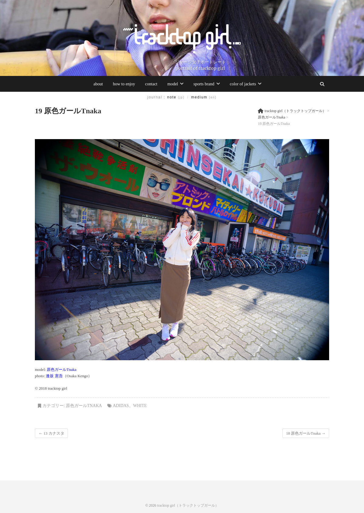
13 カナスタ (51, 433)
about (98, 84)
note (175, 97)
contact (151, 84)
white (140, 405)
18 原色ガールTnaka (305, 433)
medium (204, 97)
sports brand (204, 84)
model (172, 84)
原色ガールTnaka (61, 369)
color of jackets (243, 84)
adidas (121, 405)
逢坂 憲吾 (54, 376)
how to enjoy (124, 84)
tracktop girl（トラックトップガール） (188, 505)
